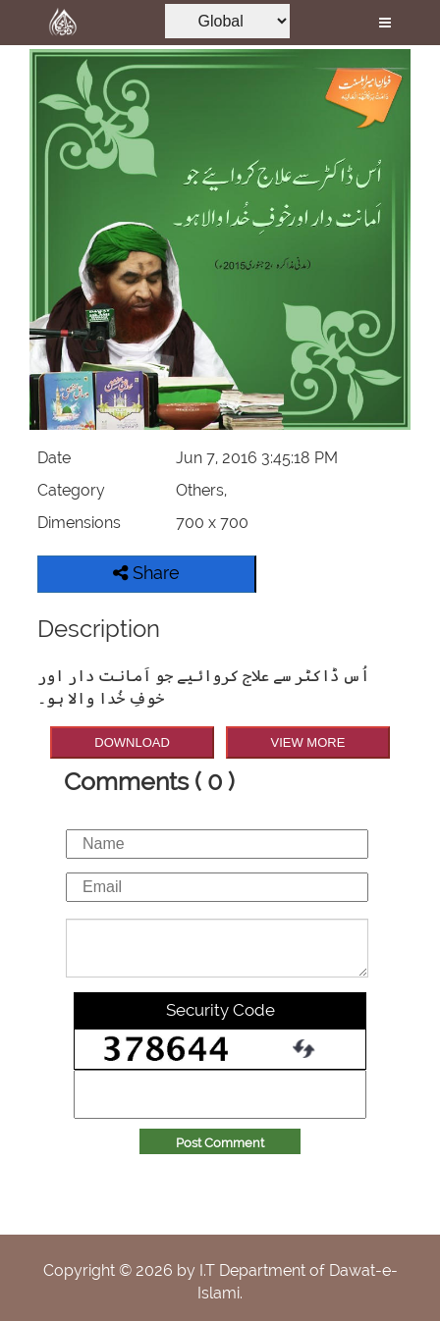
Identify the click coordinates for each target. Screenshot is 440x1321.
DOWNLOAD (132, 742)
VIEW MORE (308, 742)
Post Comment (220, 1143)
